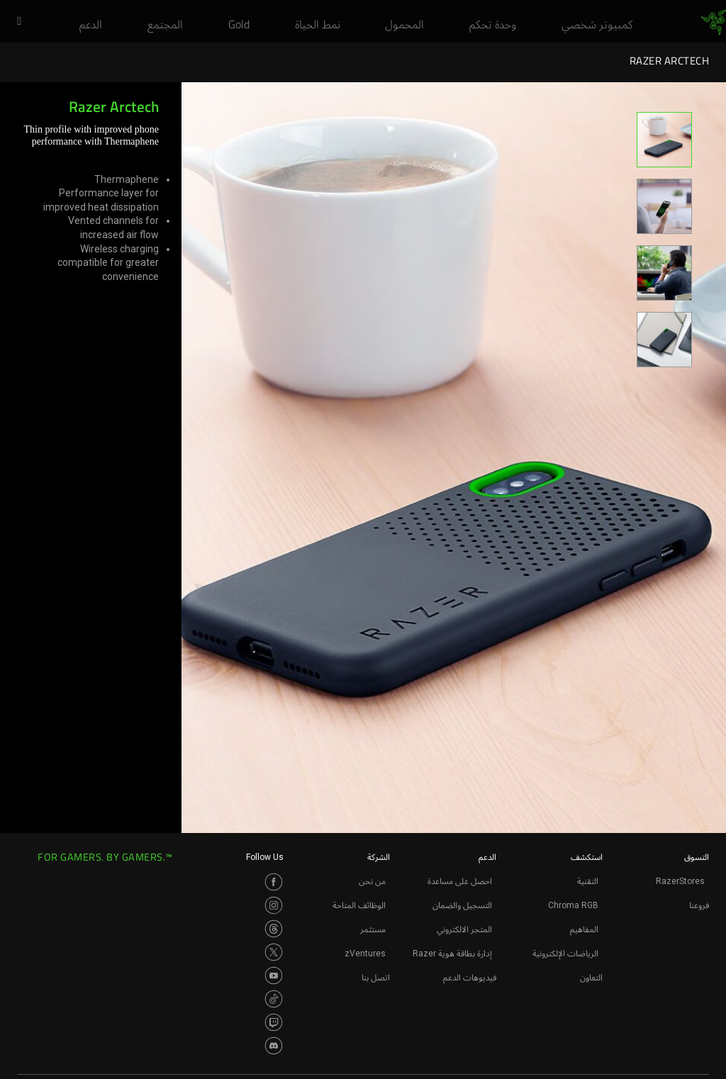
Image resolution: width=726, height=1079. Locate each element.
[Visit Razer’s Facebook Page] (274, 882)
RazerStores (680, 881)
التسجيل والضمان (462, 905)
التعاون (591, 978)
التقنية (587, 881)
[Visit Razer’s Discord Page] (274, 1046)
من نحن (372, 881)
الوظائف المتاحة (359, 905)
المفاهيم (584, 929)
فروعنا (699, 905)
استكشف (587, 857)
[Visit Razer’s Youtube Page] (274, 975)
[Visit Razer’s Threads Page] (274, 929)
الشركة (378, 857)
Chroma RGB (573, 905)
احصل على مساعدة (460, 881)
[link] (713, 22)
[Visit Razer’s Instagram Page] (274, 905)
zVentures (365, 953)
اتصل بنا (376, 978)
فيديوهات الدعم (469, 978)
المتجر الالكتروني (464, 929)
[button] (14, 22)
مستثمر (373, 929)
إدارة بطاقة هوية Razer (452, 953)
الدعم (487, 857)
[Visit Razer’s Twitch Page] (274, 1022)
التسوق (696, 857)
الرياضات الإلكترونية (565, 953)
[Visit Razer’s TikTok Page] (274, 999)
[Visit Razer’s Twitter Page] (274, 952)
